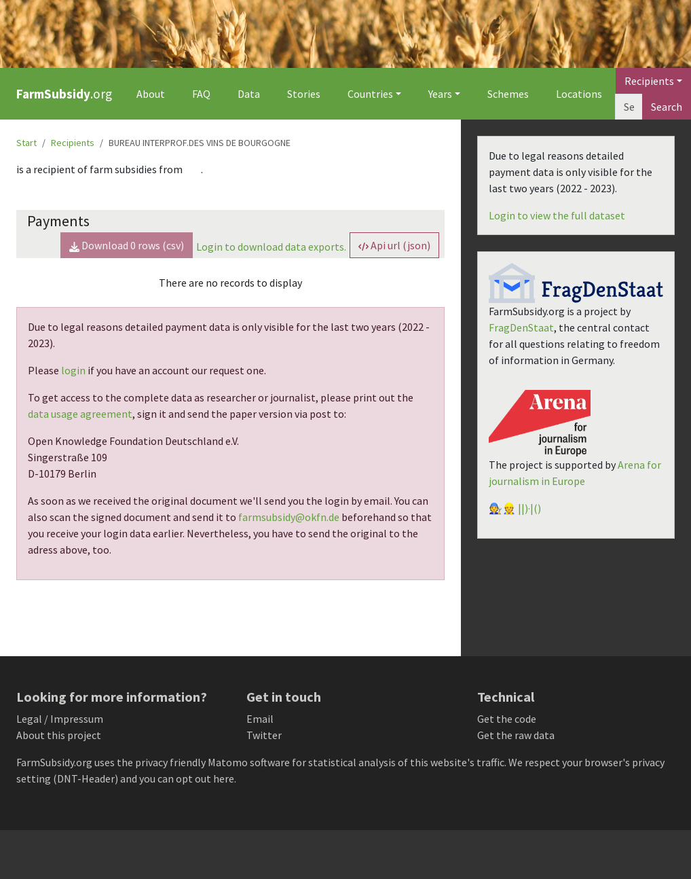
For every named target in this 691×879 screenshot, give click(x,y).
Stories (303, 94)
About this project (58, 735)
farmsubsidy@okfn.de (288, 517)
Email (260, 718)
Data (249, 94)
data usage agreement (80, 413)
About (150, 94)
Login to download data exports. (271, 246)
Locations (579, 94)
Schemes (508, 94)
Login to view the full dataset (557, 215)
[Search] (629, 107)
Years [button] (440, 94)
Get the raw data (516, 735)
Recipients (72, 143)
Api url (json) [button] (394, 245)
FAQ (201, 94)
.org (64, 94)
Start (26, 143)
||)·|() (529, 508)
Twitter (264, 735)
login (73, 370)
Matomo (228, 762)
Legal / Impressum (59, 718)
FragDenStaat (521, 327)
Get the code (506, 718)
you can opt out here (186, 778)
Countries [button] (370, 94)
